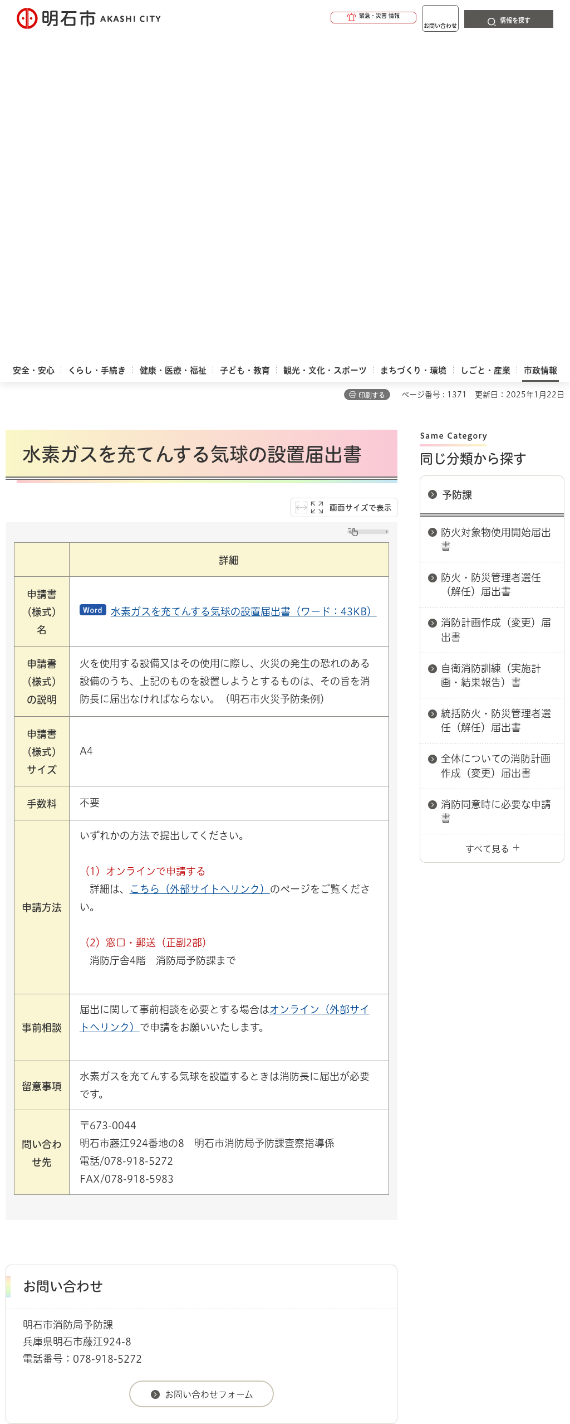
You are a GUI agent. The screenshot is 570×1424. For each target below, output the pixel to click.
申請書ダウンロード (193, 1143)
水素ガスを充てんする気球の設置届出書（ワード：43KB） (244, 293)
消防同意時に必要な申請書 (496, 493)
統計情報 (335, 1318)
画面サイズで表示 (361, 189)
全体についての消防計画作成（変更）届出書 (496, 447)
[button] (331, 17)
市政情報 (53, 1143)
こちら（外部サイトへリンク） (200, 571)
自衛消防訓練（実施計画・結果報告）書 (491, 357)
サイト (154, 1199)
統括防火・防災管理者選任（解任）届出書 (496, 402)
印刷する (371, 77)
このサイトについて (97, 1182)
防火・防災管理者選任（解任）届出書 (491, 266)
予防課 (457, 177)
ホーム (17, 1143)
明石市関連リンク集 (113, 1143)
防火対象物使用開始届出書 (496, 221)
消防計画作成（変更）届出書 (496, 311)
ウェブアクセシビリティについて (251, 1182)
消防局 (249, 1143)
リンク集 (75, 1199)
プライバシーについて (409, 1182)
